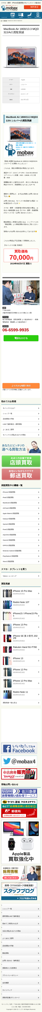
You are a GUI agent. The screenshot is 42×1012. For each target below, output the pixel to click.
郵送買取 (21, 17)
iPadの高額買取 (8, 497)
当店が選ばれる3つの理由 (11, 931)
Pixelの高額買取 (8, 529)
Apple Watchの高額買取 (11, 513)
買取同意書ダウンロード (11, 997)
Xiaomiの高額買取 (9, 540)
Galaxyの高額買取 (9, 519)
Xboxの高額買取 (8, 561)
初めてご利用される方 (10, 923)
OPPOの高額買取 (9, 545)
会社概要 (5, 983)
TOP (1, 20)
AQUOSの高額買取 (9, 535)
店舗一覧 (29, 17)
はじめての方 (4, 17)
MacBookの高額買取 (10, 503)
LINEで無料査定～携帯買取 (12, 424)
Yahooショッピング (9, 576)
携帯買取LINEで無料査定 (11, 916)
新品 (38, 17)
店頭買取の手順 (8, 419)
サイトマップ (7, 990)
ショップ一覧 (7, 413)
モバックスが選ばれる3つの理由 (14, 435)
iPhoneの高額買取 (9, 492)
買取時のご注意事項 (9, 968)
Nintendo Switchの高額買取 (12, 551)
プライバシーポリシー (10, 975)
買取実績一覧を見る (10, 703)
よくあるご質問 (8, 429)
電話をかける (21, 338)
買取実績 (5, 20)
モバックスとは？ (9, 408)
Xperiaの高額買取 (9, 524)
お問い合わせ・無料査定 (11, 960)
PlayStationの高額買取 (10, 556)
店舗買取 (12, 17)
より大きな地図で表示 (21, 386)
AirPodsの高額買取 (9, 508)
